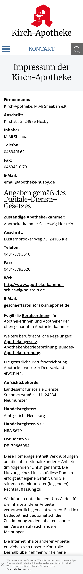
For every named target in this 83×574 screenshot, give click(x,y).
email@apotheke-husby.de (29, 182)
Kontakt (42, 49)
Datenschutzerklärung (19, 569)
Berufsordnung (36, 315)
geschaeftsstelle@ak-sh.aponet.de (36, 305)
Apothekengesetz (20, 341)
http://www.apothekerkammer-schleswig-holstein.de (34, 287)
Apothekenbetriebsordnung (30, 347)
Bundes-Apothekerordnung (39, 349)
